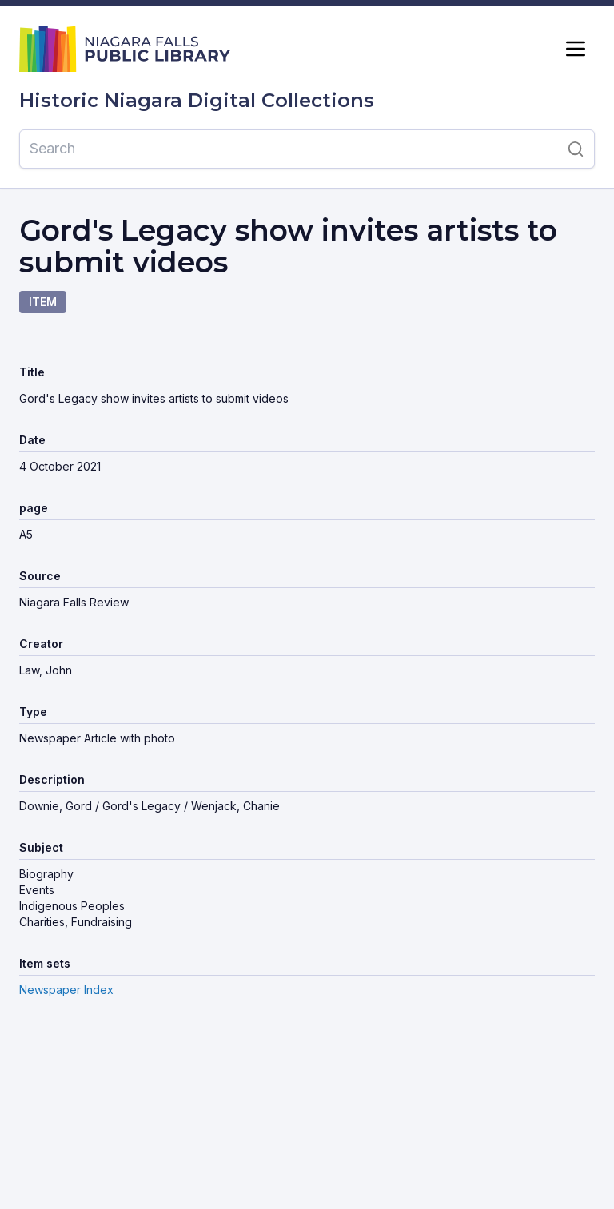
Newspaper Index (66, 989)
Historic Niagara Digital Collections (196, 100)
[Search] (288, 148)
